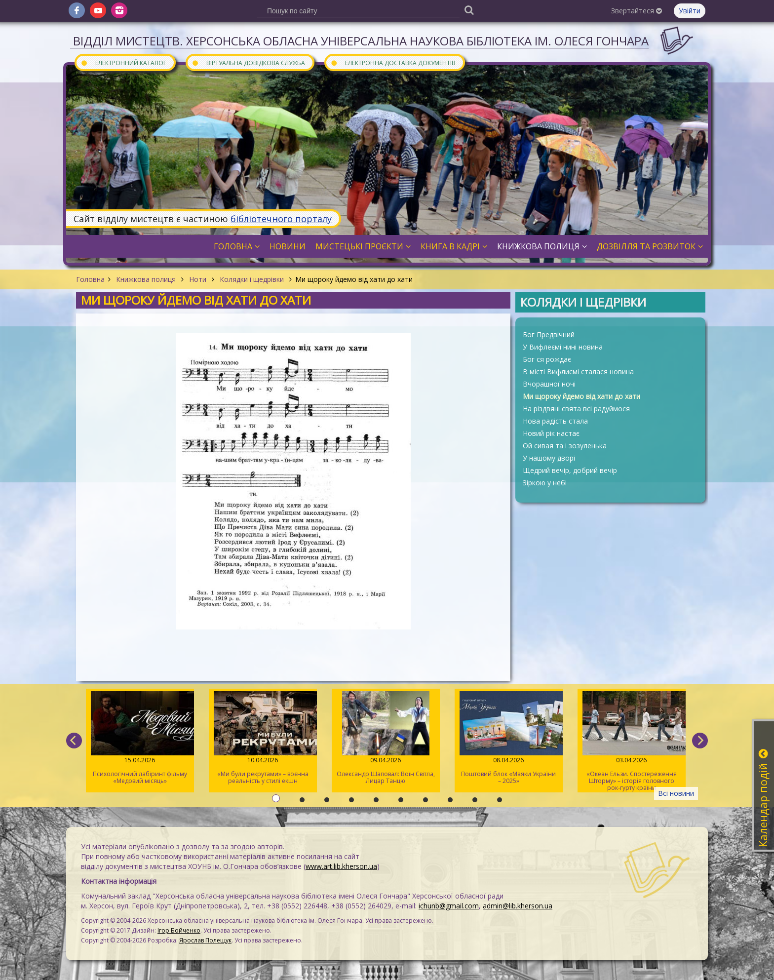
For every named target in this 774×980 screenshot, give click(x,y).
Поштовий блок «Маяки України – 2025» (509, 738)
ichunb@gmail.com (449, 905)
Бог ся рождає (547, 359)
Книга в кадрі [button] (454, 246)
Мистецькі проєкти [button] (363, 246)
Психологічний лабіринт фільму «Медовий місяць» (140, 738)
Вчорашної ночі (549, 384)
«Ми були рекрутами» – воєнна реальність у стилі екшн (263, 738)
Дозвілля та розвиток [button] (650, 246)
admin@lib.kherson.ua (517, 905)
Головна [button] (237, 246)
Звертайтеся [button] (636, 10)
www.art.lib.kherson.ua (341, 866)
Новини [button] (288, 246)
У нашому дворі (549, 458)
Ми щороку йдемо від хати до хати (581, 396)
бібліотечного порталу (281, 219)
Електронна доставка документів (393, 62)
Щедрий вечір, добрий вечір (570, 470)
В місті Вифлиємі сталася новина (578, 371)
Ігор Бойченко (178, 930)
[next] (700, 740)
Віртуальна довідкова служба (248, 62)
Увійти (689, 10)
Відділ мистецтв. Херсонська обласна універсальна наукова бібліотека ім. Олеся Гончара (361, 41)
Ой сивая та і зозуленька (565, 445)
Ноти (197, 279)
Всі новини (676, 793)
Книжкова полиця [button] (542, 246)
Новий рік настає (551, 433)
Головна (90, 279)
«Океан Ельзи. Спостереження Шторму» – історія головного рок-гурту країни (631, 741)
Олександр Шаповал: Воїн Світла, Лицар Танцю (386, 738)
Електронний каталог (123, 62)
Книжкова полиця (146, 279)
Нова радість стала (555, 421)
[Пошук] (469, 9)
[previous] (74, 740)
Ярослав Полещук (205, 940)
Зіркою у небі (545, 482)
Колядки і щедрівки (252, 279)
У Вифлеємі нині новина (563, 347)
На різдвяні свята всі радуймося (576, 408)
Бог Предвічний (549, 334)
